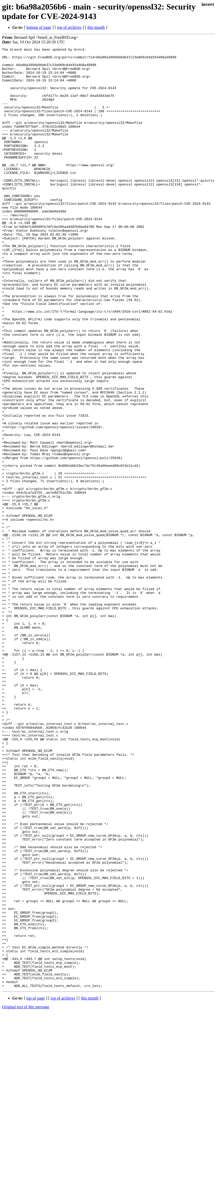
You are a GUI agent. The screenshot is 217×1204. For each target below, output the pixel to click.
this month (96, 27)
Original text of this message (25, 1195)
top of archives (69, 27)
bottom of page (38, 27)
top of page (35, 1186)
